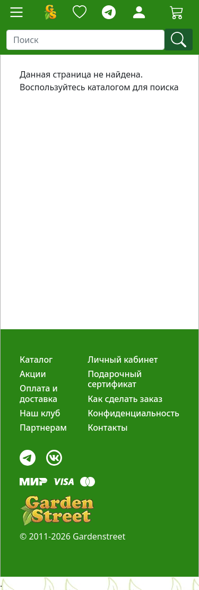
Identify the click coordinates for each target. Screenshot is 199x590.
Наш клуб (40, 413)
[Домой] (50, 12)
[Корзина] (177, 12)
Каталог (36, 359)
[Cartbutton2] (177, 12)
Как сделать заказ (125, 399)
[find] (179, 39)
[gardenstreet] (57, 510)
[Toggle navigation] (16, 12)
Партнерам (43, 427)
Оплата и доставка (39, 393)
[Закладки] (80, 12)
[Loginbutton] (139, 12)
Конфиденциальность (133, 413)
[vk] (54, 455)
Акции (33, 374)
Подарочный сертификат (115, 379)
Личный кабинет (123, 359)
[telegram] (109, 12)
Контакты (108, 427)
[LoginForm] (139, 11)
